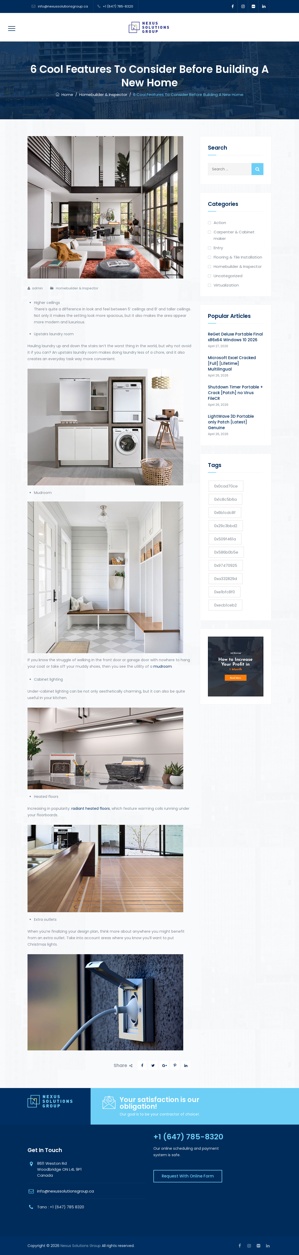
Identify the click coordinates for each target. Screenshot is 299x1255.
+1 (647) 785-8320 (118, 6)
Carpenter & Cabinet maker (234, 235)
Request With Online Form (188, 1176)
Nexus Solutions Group (80, 1245)
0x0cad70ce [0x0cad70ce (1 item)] (226, 486)
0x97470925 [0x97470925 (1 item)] (225, 565)
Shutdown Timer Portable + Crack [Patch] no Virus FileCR (235, 392)
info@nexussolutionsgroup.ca (62, 6)
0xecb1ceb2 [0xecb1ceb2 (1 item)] (225, 605)
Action (220, 222)
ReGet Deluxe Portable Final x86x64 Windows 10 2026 (235, 337)
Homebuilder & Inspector (77, 288)
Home (64, 94)
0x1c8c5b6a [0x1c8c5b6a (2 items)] (225, 499)
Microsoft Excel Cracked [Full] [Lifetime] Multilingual (232, 363)
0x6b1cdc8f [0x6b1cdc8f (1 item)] (225, 512)
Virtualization (226, 285)
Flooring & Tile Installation (238, 257)
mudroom (162, 666)
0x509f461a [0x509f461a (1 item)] (225, 539)
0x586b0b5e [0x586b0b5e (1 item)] (226, 552)
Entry (218, 247)
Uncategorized (228, 275)
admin (37, 288)
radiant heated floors (90, 808)
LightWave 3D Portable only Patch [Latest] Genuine (231, 422)
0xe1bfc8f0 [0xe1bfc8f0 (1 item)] (224, 592)
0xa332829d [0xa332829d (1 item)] (225, 578)
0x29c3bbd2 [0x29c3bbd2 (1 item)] (225, 525)
